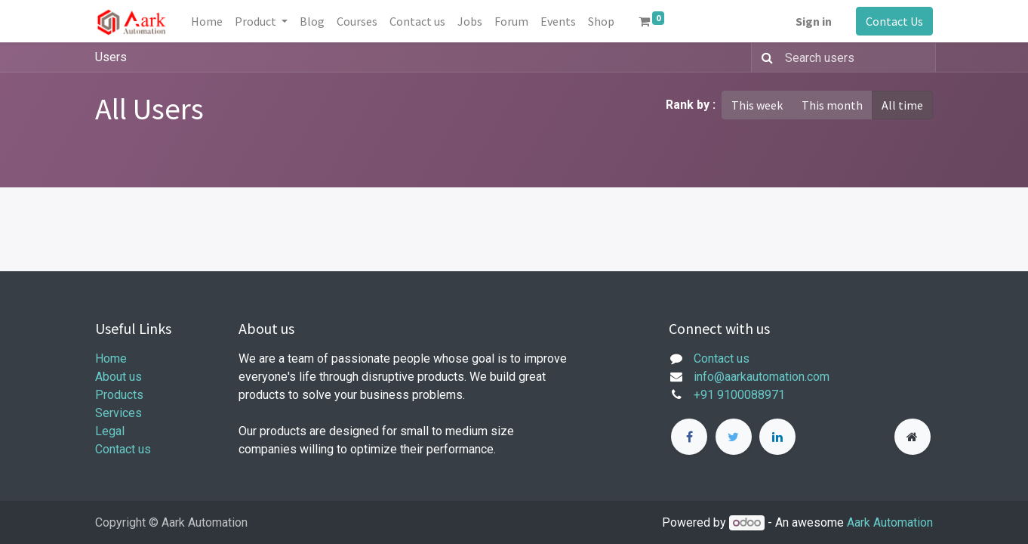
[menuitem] (207, 21)
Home (111, 358)
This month (832, 105)
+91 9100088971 (739, 395)
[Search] (764, 57)
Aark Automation (890, 522)
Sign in (814, 21)
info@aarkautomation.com (761, 376)
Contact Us (894, 21)
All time (902, 105)
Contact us (123, 449)
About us (118, 376)
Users (111, 57)
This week (757, 105)
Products (119, 395)
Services (118, 413)
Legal (110, 431)
